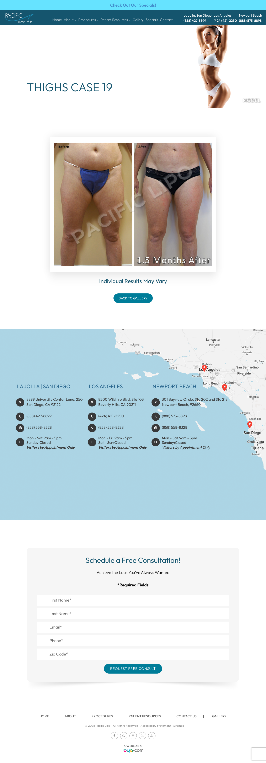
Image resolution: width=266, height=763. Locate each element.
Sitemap (178, 726)
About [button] (70, 19)
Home (57, 19)
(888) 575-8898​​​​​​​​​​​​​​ (174, 428)
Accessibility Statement (155, 726)
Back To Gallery (133, 298)
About (70, 716)
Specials (152, 19)
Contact (166, 19)
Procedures (102, 716)
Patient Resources (145, 716)
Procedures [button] (88, 19)
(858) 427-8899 (39, 428)
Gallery (138, 19)
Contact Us (186, 716)
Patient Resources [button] (116, 19)
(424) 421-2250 (111, 428)
